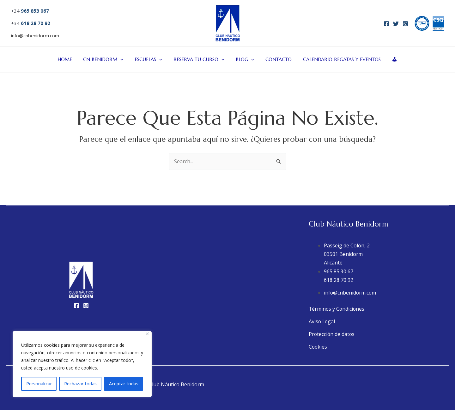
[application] (125, 59)
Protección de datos (332, 334)
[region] (82, 364)
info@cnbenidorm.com (35, 35)
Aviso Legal (322, 321)
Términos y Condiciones (337, 308)
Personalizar (39, 384)
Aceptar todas (123, 384)
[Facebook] (386, 24)
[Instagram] (405, 24)
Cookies (318, 346)
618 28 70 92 (338, 279)
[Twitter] (396, 24)
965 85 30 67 (338, 271)
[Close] (147, 333)
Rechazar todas (80, 384)
